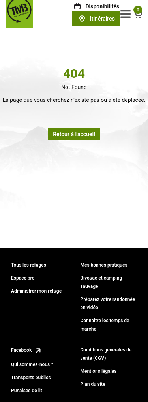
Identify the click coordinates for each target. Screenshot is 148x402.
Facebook (27, 350)
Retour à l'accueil (74, 134)
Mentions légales (98, 371)
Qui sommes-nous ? (32, 364)
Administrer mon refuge (36, 291)
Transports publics (31, 377)
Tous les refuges (28, 265)
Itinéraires (96, 18)
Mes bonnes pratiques (103, 265)
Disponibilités (96, 6)
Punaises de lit (26, 390)
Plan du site (92, 384)
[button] (125, 14)
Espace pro (23, 278)
